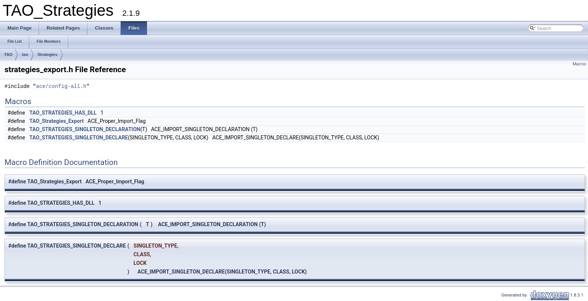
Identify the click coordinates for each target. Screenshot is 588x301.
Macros (579, 64)
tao (25, 54)
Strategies (47, 54)
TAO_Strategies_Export (56, 121)
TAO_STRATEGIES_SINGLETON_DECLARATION (84, 129)
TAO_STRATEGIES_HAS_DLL (62, 113)
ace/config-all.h (61, 86)
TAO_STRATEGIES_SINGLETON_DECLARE (78, 138)
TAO (8, 54)
